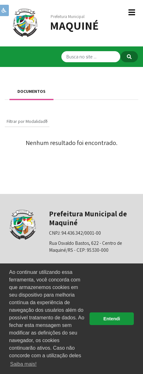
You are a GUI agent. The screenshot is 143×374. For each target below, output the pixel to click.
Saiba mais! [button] (23, 364)
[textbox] (27, 121)
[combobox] (27, 120)
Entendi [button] (111, 318)
